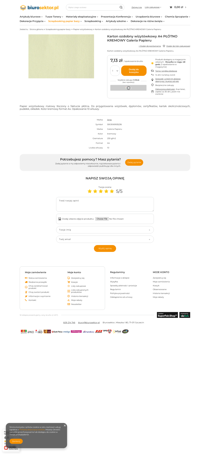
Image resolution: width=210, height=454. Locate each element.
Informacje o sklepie (119, 278)
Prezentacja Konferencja (116, 16)
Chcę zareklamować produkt (38, 287)
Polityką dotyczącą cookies (32, 429)
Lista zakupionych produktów (80, 291)
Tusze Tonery (53, 16)
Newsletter (76, 304)
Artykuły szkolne (116, 21)
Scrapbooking (92, 21)
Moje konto (74, 272)
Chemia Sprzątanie (176, 16)
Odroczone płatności (165, 89)
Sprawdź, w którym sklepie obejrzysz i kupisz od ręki (168, 80)
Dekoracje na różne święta (146, 21)
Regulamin (115, 289)
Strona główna (36, 29)
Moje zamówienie (35, 272)
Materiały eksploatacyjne (81, 16)
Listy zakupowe (152, 7)
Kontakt (32, 300)
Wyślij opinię (105, 248)
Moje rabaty (76, 300)
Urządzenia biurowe (148, 16)
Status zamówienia (38, 278)
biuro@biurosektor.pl (89, 322)
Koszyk (74, 282)
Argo (109, 120)
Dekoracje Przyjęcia (31, 21)
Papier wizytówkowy (83, 29)
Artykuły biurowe (30, 16)
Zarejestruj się (77, 278)
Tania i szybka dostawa (166, 71)
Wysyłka (114, 282)
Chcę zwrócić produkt (39, 292)
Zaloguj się (137, 7)
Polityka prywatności (120, 293)
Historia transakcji (79, 296)
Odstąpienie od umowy (121, 297)
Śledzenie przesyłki (38, 282)
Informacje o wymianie (39, 296)
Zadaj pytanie (134, 162)
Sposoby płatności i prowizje (123, 286)
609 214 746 (69, 322)
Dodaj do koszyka (134, 71)
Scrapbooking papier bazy (64, 21)
